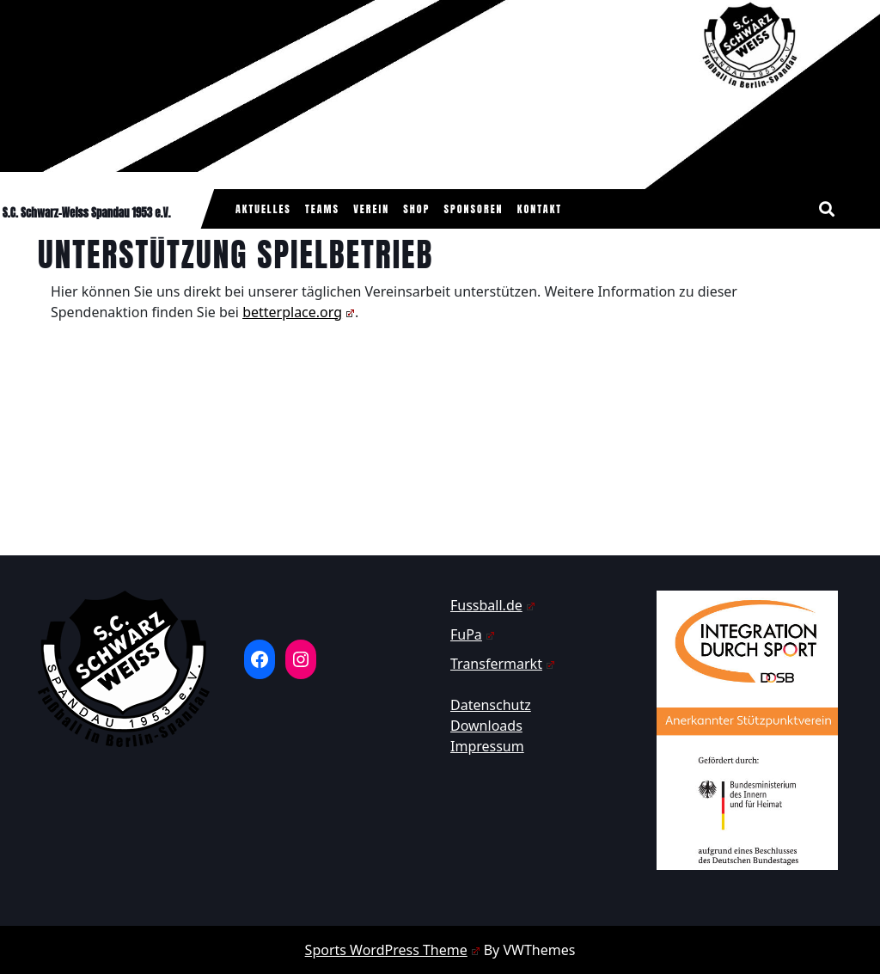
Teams (322, 209)
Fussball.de (492, 605)
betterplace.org (298, 312)
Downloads (486, 725)
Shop (416, 209)
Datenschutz (490, 704)
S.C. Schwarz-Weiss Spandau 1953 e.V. (87, 213)
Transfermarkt (502, 663)
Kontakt (539, 209)
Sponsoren (474, 209)
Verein (371, 209)
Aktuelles (263, 209)
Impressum (487, 746)
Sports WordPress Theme (392, 949)
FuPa (472, 634)
